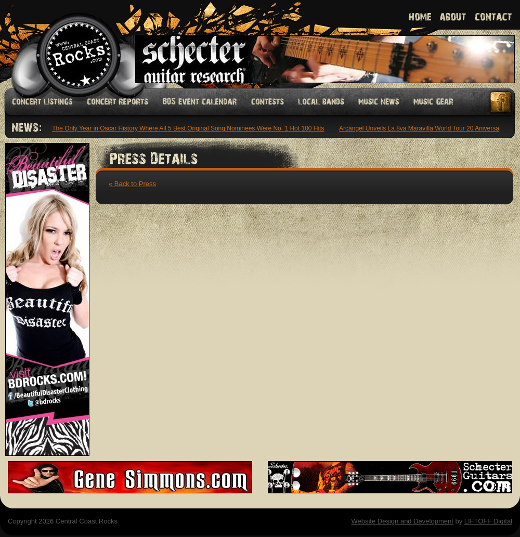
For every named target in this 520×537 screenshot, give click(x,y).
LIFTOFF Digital (488, 521)
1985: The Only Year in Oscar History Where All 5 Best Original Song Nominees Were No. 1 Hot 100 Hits (181, 128)
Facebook (501, 102)
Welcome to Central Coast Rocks (66, 44)
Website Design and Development (402, 521)
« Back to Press (132, 184)
